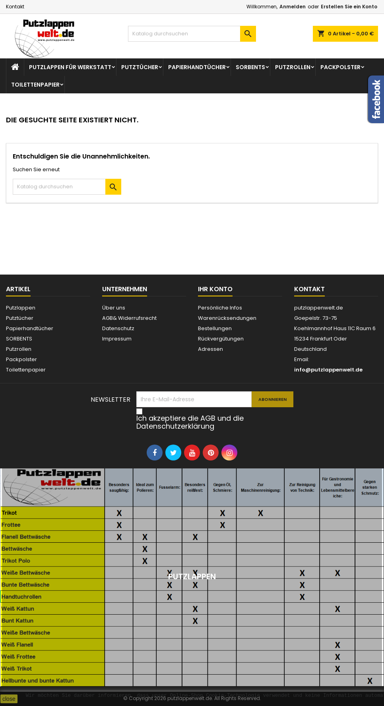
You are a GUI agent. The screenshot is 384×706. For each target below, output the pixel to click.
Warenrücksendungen (227, 318)
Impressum (117, 338)
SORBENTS (250, 67)
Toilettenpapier (35, 85)
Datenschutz (118, 328)
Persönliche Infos (220, 307)
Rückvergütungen (221, 338)
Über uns (113, 307)
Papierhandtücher (197, 67)
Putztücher (139, 67)
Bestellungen (215, 328)
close (9, 699)
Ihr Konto (215, 289)
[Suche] (192, 34)
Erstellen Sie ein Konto (349, 6)
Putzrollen (292, 67)
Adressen (210, 349)
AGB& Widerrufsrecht (129, 318)
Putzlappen (20, 307)
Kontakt (15, 6)
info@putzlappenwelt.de (328, 369)
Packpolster (340, 67)
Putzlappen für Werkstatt (70, 67)
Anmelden (292, 6)
